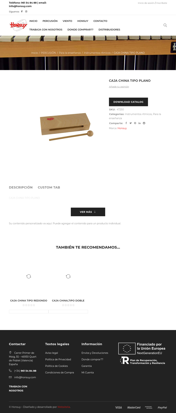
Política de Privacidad (58, 359)
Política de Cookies (56, 366)
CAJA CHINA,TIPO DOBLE (68, 300)
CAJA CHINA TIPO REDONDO (28, 300)
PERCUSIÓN (50, 21)
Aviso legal (51, 352)
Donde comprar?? (92, 359)
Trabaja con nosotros (45, 29)
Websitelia (63, 407)
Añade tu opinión (119, 86)
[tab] (21, 187)
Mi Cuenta (87, 372)
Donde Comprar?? (81, 29)
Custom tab (49, 187)
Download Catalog (128, 101)
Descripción (21, 187)
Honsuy (82, 21)
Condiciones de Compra (59, 372)
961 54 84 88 (29, 2)
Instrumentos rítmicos (97, 52)
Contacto (100, 21)
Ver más (86, 211)
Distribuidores (109, 29)
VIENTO (67, 21)
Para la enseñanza (70, 52)
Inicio (33, 21)
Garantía (86, 366)
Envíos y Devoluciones (94, 352)
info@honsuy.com (20, 6)
